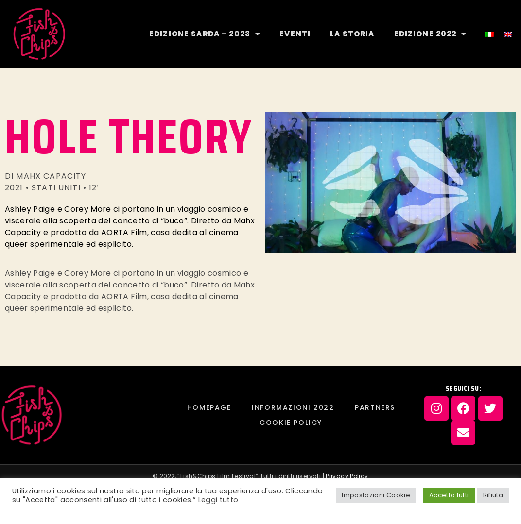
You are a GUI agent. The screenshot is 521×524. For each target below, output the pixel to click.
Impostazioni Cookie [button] (376, 495)
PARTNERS (375, 407)
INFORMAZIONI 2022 (293, 407)
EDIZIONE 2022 (430, 34)
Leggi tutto (218, 500)
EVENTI (295, 34)
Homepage (209, 407)
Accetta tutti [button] (449, 495)
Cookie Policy (291, 422)
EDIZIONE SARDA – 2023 (204, 34)
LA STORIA (352, 34)
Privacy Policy (347, 476)
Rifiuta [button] (493, 495)
